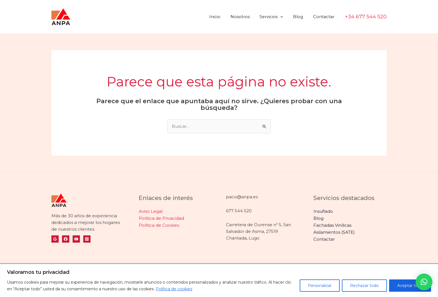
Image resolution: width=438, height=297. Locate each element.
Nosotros (245, 16)
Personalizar (320, 285)
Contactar (324, 16)
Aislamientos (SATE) (334, 231)
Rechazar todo (364, 285)
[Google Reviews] (55, 239)
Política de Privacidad (161, 218)
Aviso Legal (151, 211)
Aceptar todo (410, 285)
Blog (301, 16)
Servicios (275, 16)
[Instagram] (87, 239)
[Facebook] (65, 239)
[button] (366, 16)
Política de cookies (174, 288)
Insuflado (323, 211)
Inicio (222, 16)
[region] (219, 280)
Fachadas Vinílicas (332, 224)
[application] (284, 16)
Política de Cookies (159, 224)
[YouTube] (76, 239)
